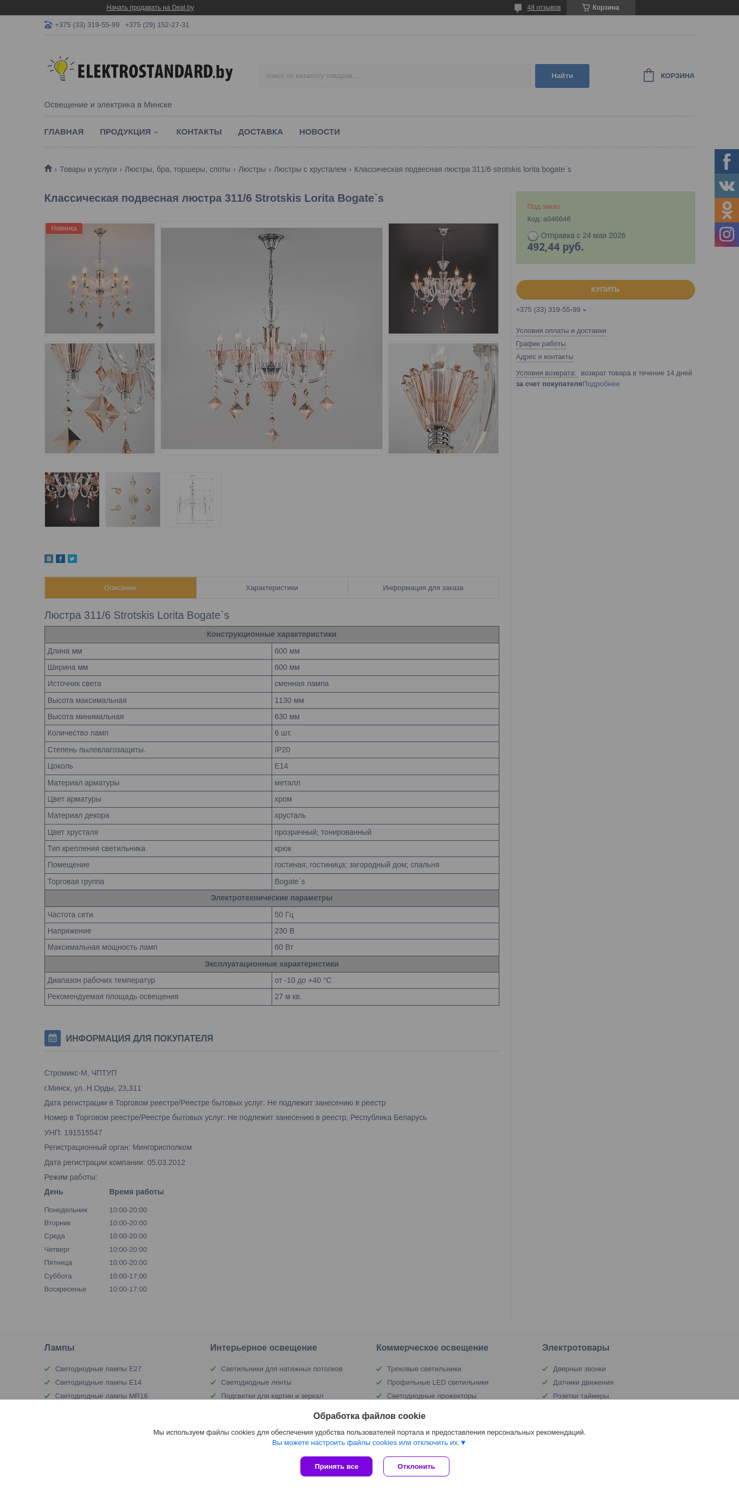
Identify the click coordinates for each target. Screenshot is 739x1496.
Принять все (336, 1466)
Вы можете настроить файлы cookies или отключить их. (366, 1443)
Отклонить (416, 1466)
